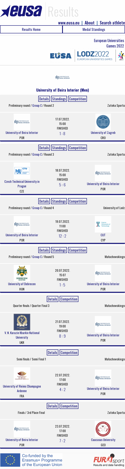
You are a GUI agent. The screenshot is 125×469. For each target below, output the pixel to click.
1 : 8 (62, 133)
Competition (77, 98)
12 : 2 (62, 236)
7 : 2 (62, 440)
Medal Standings (94, 29)
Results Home (31, 29)
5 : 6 (62, 184)
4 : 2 (62, 389)
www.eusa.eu (68, 22)
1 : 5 (62, 284)
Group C (37, 105)
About (90, 22)
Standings (59, 98)
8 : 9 (62, 336)
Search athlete (112, 22)
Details (44, 98)
